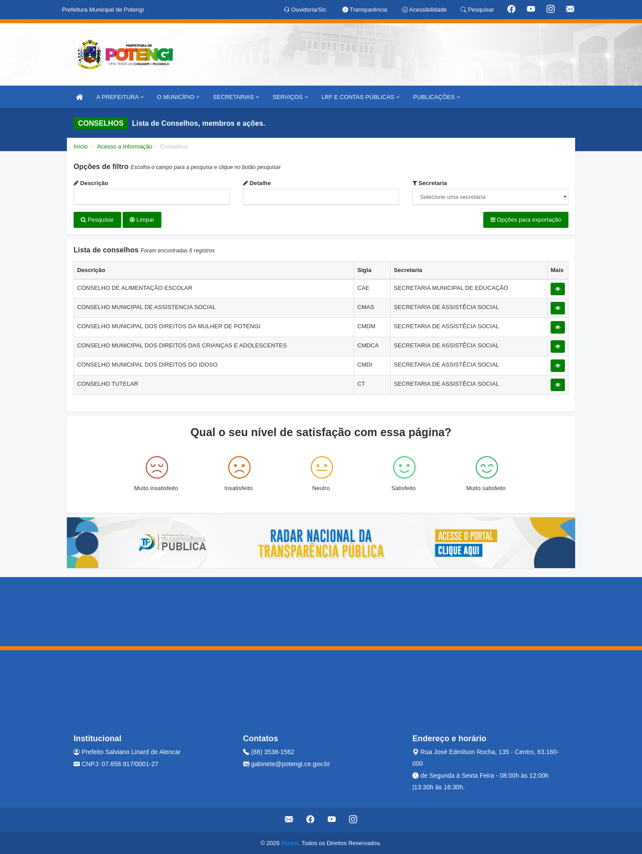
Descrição (91, 183)
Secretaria (429, 183)
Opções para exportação (525, 219)
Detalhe (257, 183)
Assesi (289, 842)
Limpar (142, 219)
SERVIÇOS (290, 97)
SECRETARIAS (236, 97)
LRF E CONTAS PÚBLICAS (360, 97)
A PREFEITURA (120, 97)
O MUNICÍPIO (178, 97)
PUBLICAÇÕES (436, 97)
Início (81, 146)
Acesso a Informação (124, 146)
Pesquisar (97, 219)
